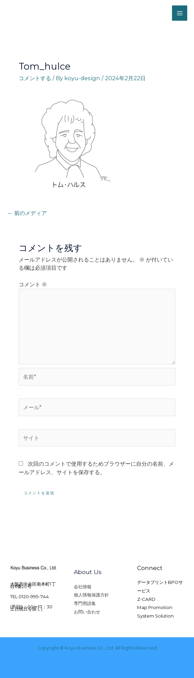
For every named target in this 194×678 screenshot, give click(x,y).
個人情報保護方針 (91, 594)
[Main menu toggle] (179, 13)
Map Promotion (154, 607)
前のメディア (27, 213)
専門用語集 (85, 603)
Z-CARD (146, 599)
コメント (33, 284)
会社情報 (82, 586)
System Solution (155, 616)
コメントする (35, 78)
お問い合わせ (87, 611)
